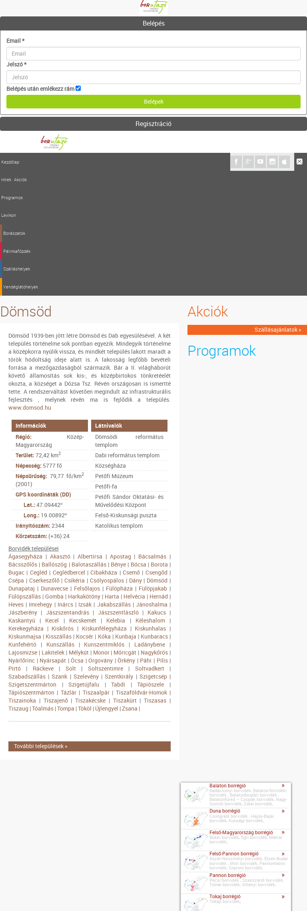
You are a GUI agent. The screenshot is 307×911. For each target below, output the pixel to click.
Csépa (16, 455)
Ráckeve (43, 543)
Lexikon (81, 162)
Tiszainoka (22, 575)
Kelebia (115, 495)
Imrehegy (40, 479)
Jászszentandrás (67, 487)
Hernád (159, 471)
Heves (16, 479)
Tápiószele (150, 559)
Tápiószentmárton (31, 567)
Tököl (85, 583)
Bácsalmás (152, 431)
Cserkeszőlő (44, 455)
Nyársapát (53, 535)
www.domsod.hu (29, 282)
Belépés (154, 23)
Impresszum (46, 894)
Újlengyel (106, 583)
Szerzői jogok (122, 894)
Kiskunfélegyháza (104, 503)
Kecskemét (82, 495)
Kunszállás (60, 519)
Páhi (146, 535)
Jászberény (22, 487)
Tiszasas (155, 575)
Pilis (162, 535)
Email (15, 40)
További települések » (41, 621)
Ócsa (77, 535)
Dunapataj (21, 463)
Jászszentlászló (118, 487)
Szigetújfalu (83, 559)
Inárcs (65, 479)
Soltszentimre (105, 543)
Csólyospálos (107, 455)
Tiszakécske (90, 575)
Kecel (52, 495)
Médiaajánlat (83, 894)
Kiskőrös (63, 503)
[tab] (153, 23)
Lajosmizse (22, 527)
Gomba (54, 471)
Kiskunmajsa (24, 511)
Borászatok (105, 162)
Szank (59, 551)
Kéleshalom (150, 495)
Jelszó (16, 64)
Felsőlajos (87, 463)
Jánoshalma (151, 479)
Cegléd (38, 447)
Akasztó (60, 431)
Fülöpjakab (153, 463)
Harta (112, 471)
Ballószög (54, 439)
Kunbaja (125, 511)
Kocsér (84, 511)
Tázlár (68, 567)
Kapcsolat (14, 893)
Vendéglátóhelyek (201, 162)
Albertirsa (90, 431)
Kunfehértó (22, 519)
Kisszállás (59, 511)
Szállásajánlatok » (278, 205)
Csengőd (156, 447)
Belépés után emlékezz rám (40, 88)
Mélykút (79, 527)
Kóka (104, 511)
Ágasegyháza (25, 431)
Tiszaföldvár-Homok (141, 567)
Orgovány (100, 535)
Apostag (120, 431)
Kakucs (157, 487)
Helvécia (134, 471)
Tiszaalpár (96, 567)
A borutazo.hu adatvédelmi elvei (184, 894)
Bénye (118, 439)
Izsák (85, 479)
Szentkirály (119, 551)
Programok (61, 162)
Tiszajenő (56, 575)
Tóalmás (43, 583)
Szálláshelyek (165, 162)
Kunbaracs (154, 511)
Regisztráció (153, 123)
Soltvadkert (149, 543)
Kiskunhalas (150, 503)
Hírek (27, 162)
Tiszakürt (125, 575)
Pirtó (14, 543)
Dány (135, 455)
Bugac (16, 447)
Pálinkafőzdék (134, 162)
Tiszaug (18, 583)
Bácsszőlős (22, 439)
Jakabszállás (114, 479)
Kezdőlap (10, 162)
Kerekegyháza (26, 503)
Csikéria (74, 455)
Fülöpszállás (24, 471)
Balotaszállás (89, 439)
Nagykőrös (154, 527)
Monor (101, 527)
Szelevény (86, 551)
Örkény (126, 535)
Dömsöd (157, 455)
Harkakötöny (84, 471)
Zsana (130, 583)
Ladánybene (149, 519)
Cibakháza (103, 447)
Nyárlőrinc (21, 535)
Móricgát (125, 527)
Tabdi (118, 559)
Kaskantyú (21, 495)
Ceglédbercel (69, 447)
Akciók (41, 162)
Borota (159, 439)
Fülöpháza (119, 463)
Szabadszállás (27, 551)
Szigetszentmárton (32, 559)
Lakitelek (53, 527)
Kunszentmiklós (104, 519)
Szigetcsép (153, 551)
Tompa (65, 583)
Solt (71, 543)
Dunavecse (54, 463)
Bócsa (138, 439)
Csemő (131, 447)
